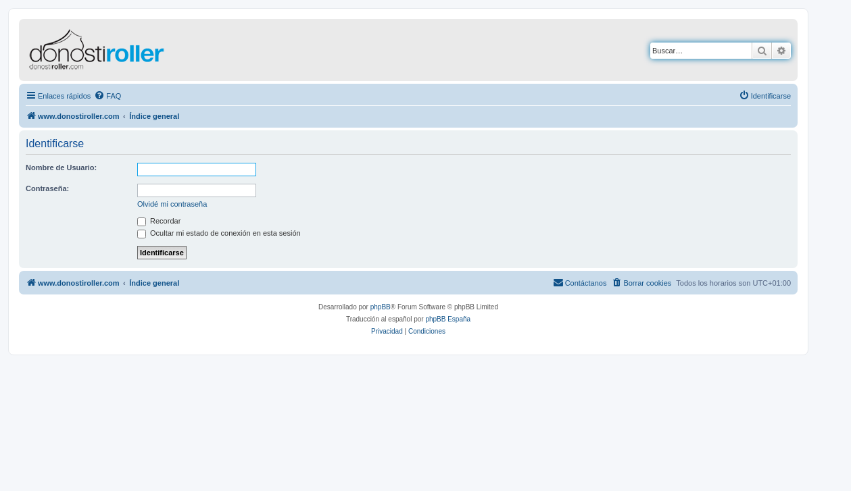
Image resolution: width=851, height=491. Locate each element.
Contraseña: (47, 188)
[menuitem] (107, 96)
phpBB (380, 307)
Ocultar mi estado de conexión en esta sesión (219, 233)
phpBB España (447, 319)
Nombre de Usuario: (61, 167)
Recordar (158, 221)
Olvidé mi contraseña (172, 204)
